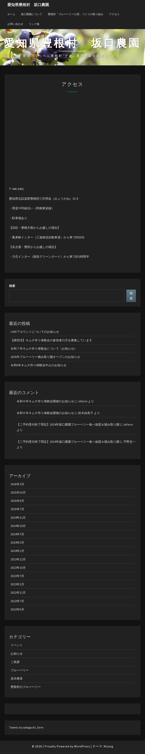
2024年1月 (17, 551)
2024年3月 (17, 542)
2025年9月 (17, 501)
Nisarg (108, 746)
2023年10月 (18, 567)
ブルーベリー (20, 670)
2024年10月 (18, 526)
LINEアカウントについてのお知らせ (35, 332)
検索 (12, 286)
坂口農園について (31, 14)
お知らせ (17, 653)
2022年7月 (17, 601)
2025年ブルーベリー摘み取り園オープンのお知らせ (45, 357)
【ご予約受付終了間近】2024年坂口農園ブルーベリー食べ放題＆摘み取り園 (68, 424)
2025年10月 (18, 492)
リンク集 (34, 24)
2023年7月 (17, 576)
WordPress (82, 746)
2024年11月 (18, 517)
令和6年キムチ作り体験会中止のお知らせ (38, 365)
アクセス (114, 14)
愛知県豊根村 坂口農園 (28, 4)
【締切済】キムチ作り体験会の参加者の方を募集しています (51, 340)
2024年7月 (17, 534)
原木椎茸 (17, 678)
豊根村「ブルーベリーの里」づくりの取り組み (75, 14)
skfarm (82, 401)
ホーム (11, 14)
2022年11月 (18, 592)
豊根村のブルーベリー (26, 687)
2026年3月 (17, 484)
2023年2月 (17, 584)
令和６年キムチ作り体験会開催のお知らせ (45, 401)
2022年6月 (17, 609)
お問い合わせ (15, 24)
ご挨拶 (15, 662)
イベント (17, 645)
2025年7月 (17, 509)
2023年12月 (18, 559)
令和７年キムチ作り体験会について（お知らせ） (44, 348)
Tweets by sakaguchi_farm (26, 727)
